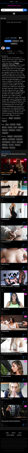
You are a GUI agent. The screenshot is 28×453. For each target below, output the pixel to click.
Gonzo (7, 124)
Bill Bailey (4, 145)
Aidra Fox (4, 139)
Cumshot (10, 127)
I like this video (6, 38)
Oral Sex (4, 121)
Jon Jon (13, 142)
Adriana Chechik (18, 136)
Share (21, 41)
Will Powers (5, 147)
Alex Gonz (12, 147)
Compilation (5, 133)
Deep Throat (17, 118)
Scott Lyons (17, 145)
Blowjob (11, 118)
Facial (15, 127)
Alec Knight (20, 142)
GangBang (20, 127)
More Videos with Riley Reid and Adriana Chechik (13, 154)
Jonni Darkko (12, 139)
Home (7, 432)
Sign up (11, 1)
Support (19, 435)
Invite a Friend (10, 435)
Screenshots (15, 41)
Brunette (4, 127)
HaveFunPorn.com (10, 450)
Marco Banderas (6, 142)
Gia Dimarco (19, 139)
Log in (16, 1)
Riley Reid (10, 136)
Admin (8, 48)
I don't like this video (8, 38)
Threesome (4, 130)
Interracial (12, 124)
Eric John (11, 145)
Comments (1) (14, 43)
